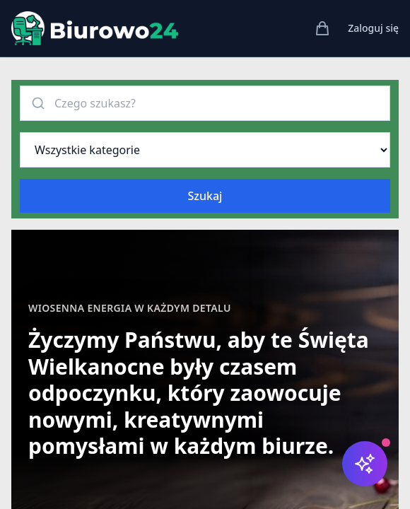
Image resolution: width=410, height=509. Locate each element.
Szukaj (205, 196)
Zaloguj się (373, 28)
